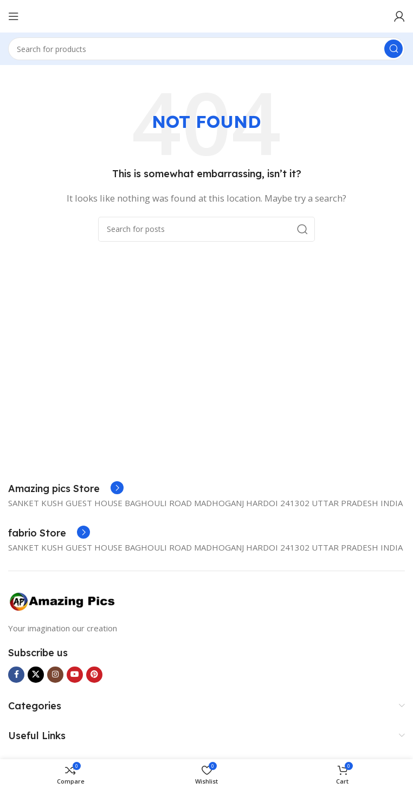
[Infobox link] (66, 488)
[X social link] (36, 675)
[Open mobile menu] (13, 16)
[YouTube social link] (75, 675)
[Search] (206, 48)
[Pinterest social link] (94, 675)
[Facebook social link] (16, 675)
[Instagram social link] (55, 675)
